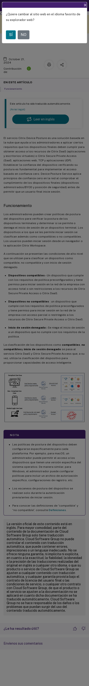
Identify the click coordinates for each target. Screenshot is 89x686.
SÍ (11, 34)
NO (23, 34)
